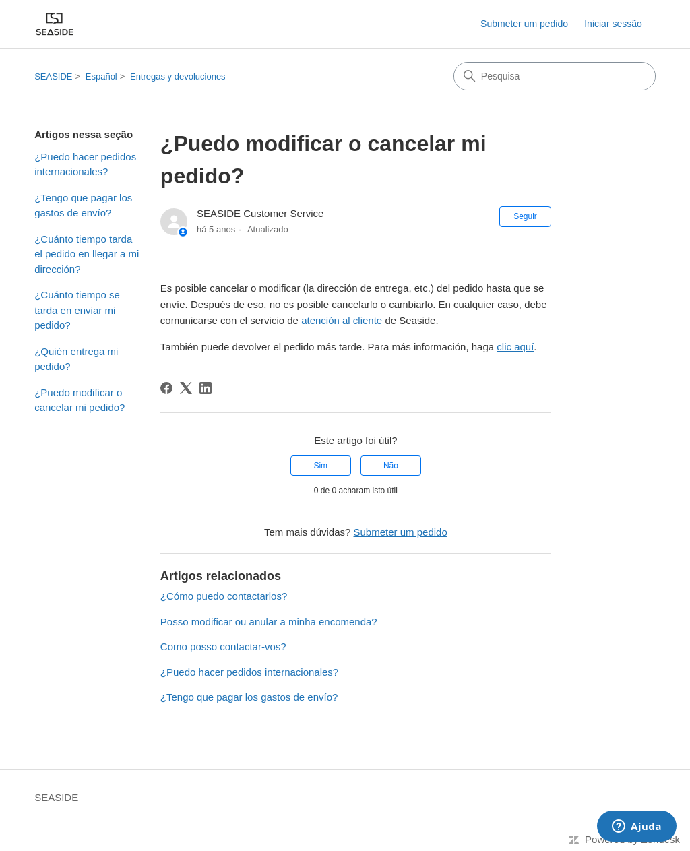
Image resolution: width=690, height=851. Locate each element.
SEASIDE (53, 76)
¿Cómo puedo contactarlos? (223, 596)
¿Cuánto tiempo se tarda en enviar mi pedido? (77, 310)
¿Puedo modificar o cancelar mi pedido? (79, 400)
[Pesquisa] (554, 76)
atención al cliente (341, 320)
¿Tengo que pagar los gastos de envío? (83, 205)
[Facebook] (166, 388)
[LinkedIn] (205, 388)
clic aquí (515, 346)
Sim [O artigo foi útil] (320, 465)
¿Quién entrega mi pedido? (76, 359)
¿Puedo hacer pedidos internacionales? (85, 164)
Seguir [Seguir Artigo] (525, 216)
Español (101, 76)
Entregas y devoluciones (178, 76)
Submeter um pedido (524, 23)
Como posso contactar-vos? (223, 646)
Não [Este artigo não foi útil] (390, 465)
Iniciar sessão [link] (613, 23)
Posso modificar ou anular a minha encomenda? (268, 621)
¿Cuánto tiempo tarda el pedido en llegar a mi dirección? (86, 254)
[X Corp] (186, 388)
